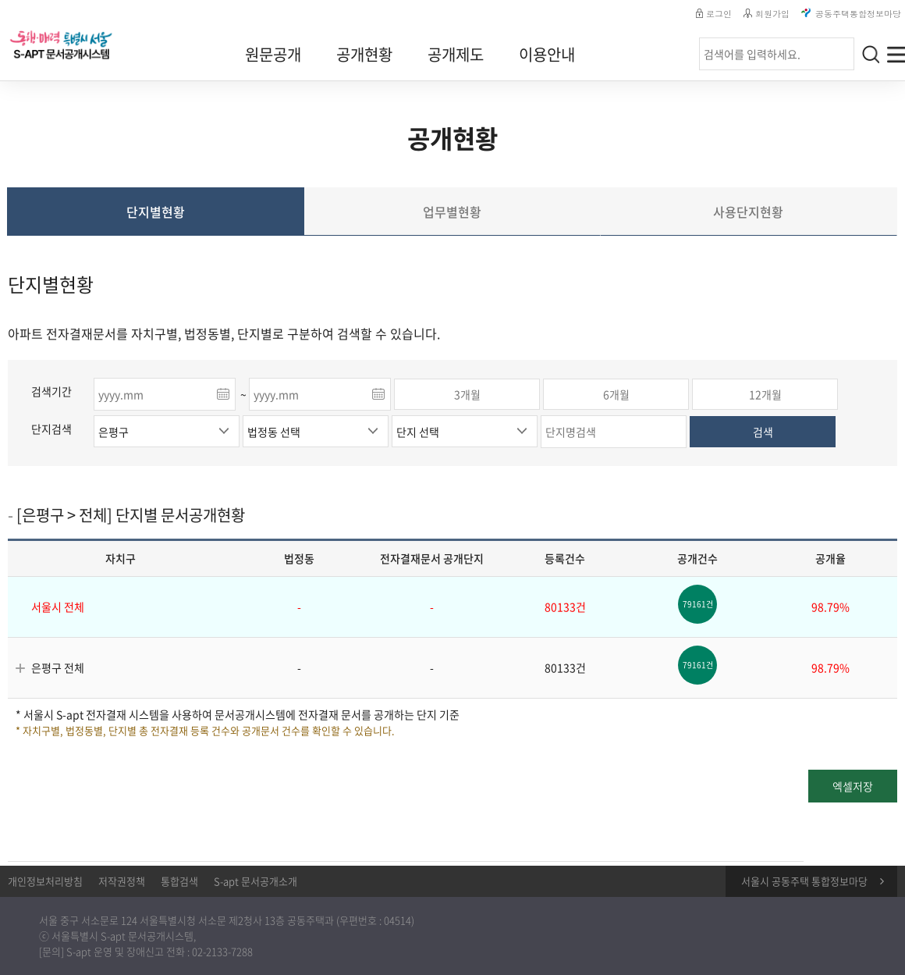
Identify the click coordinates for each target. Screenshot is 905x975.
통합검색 (179, 881)
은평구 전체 (57, 667)
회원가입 (767, 14)
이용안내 (547, 54)
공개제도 (456, 54)
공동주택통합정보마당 (851, 14)
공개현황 (364, 54)
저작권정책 (121, 881)
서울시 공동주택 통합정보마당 (804, 881)
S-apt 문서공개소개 (255, 881)
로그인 (714, 14)
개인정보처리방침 (45, 881)
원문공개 (273, 54)
